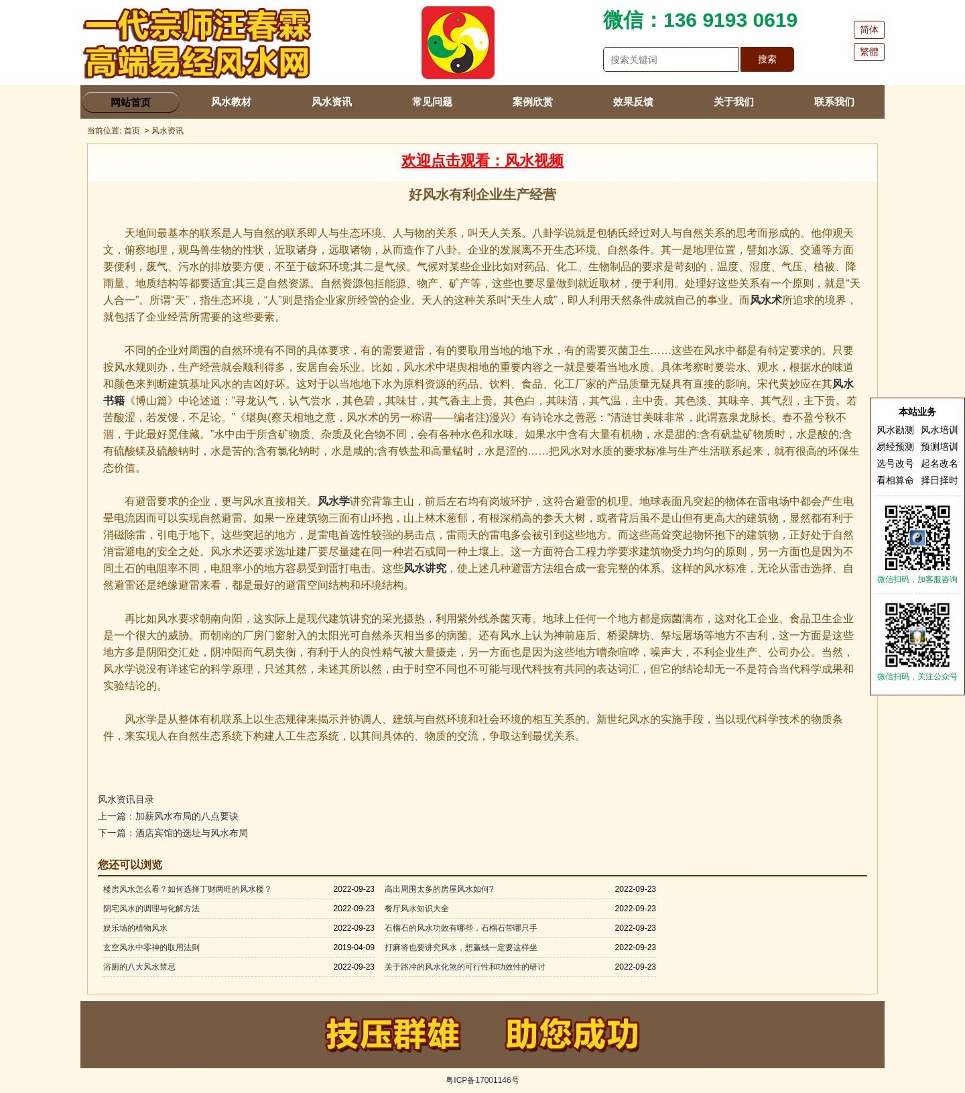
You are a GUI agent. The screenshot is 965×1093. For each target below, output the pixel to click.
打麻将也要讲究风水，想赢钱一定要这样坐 (461, 947)
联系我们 (834, 101)
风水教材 (231, 101)
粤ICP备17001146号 (482, 1080)
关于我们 (734, 101)
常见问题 (432, 101)
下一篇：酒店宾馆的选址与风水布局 (173, 832)
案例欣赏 (533, 101)
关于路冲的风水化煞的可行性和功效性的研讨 (465, 967)
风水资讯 (332, 101)
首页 (132, 130)
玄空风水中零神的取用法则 (151, 947)
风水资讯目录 (126, 799)
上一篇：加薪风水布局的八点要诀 (168, 816)
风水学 (334, 501)
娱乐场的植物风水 (135, 928)
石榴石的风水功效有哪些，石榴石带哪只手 (461, 928)
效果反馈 (633, 101)
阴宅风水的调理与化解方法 (151, 908)
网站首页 (131, 102)
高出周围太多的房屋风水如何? (439, 889)
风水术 (766, 300)
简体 (869, 29)
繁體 (869, 51)
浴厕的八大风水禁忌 (139, 967)
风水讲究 (424, 568)
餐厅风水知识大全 (417, 908)
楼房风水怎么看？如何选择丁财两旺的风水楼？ (187, 889)
